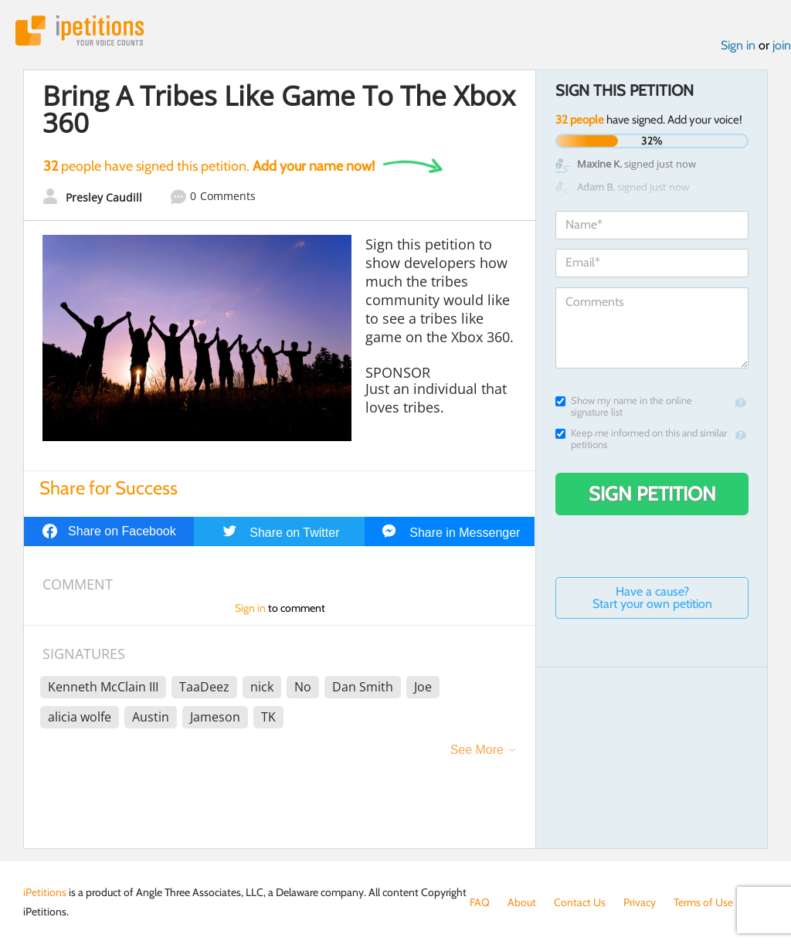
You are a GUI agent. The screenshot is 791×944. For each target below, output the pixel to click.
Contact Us (580, 902)
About (522, 902)
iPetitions (79, 30)
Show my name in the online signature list (623, 406)
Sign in (738, 45)
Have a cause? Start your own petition (652, 597)
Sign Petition (652, 493)
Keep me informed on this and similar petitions (641, 438)
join (781, 45)
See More (477, 749)
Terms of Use (703, 902)
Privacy (639, 902)
